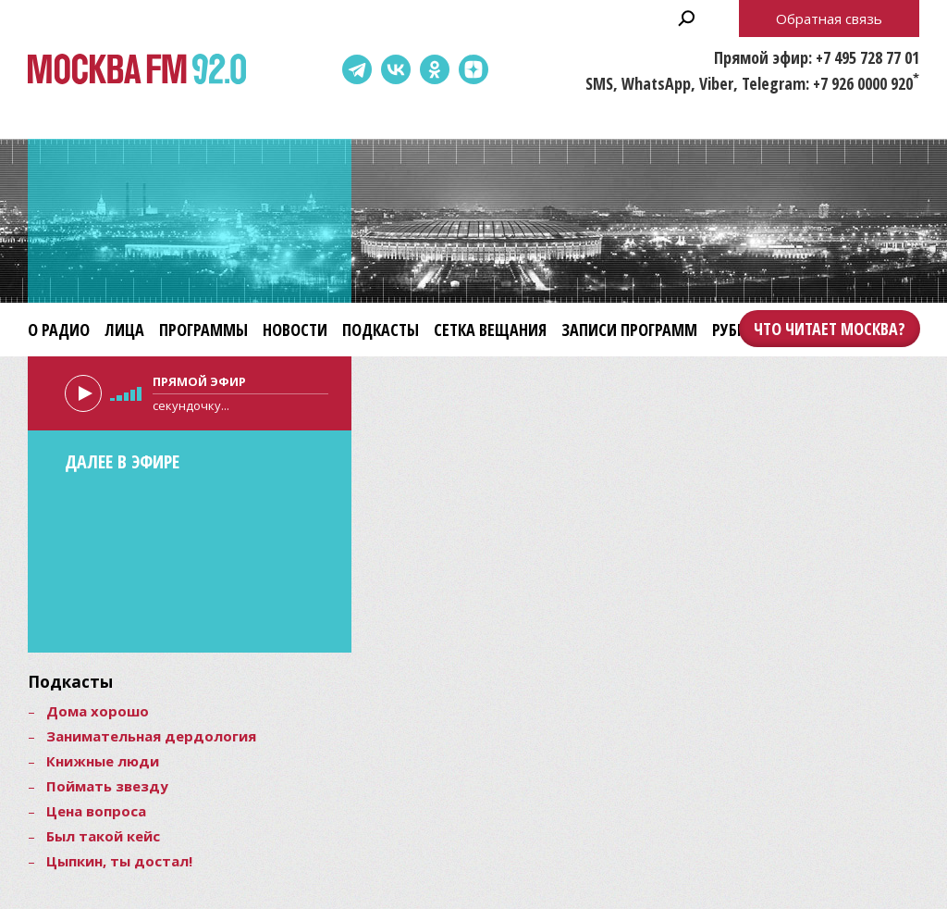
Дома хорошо (97, 711)
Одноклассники (434, 69)
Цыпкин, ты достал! (119, 861)
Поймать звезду (107, 786)
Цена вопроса (96, 811)
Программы (203, 329)
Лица (124, 329)
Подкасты (380, 329)
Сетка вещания (490, 329)
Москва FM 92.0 (137, 70)
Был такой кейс (103, 836)
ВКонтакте (396, 69)
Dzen (473, 69)
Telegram (357, 69)
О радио (59, 329)
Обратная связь (829, 18)
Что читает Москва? (829, 329)
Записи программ (629, 329)
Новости (295, 329)
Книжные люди (102, 761)
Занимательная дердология (151, 736)
